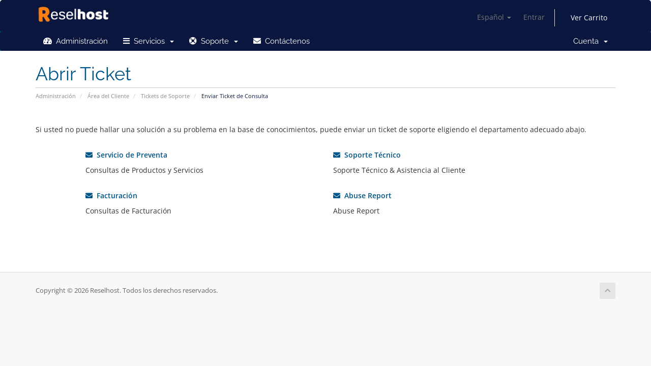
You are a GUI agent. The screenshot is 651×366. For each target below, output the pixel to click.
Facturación (111, 195)
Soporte (213, 41)
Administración (75, 41)
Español (494, 17)
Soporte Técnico (367, 155)
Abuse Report (362, 195)
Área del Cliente (108, 96)
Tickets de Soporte (165, 96)
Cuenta (590, 41)
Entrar (534, 17)
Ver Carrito (589, 17)
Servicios (148, 41)
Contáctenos (281, 41)
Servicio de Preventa (126, 155)
